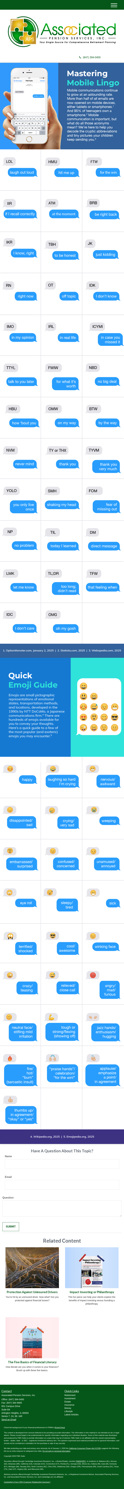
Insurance (69, 1405)
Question (8, 1197)
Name (8, 1156)
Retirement (69, 1395)
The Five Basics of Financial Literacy (32, 1362)
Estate (67, 1401)
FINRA (78, 1461)
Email (8, 1177)
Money (67, 1408)
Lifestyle (68, 1411)
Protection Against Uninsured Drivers (32, 1292)
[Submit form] (10, 1226)
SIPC (84, 1461)
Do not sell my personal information (56, 1451)
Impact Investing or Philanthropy (92, 1292)
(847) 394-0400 (89, 57)
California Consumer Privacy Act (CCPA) (85, 1448)
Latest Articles (71, 1414)
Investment (69, 1398)
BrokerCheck (60, 1427)
